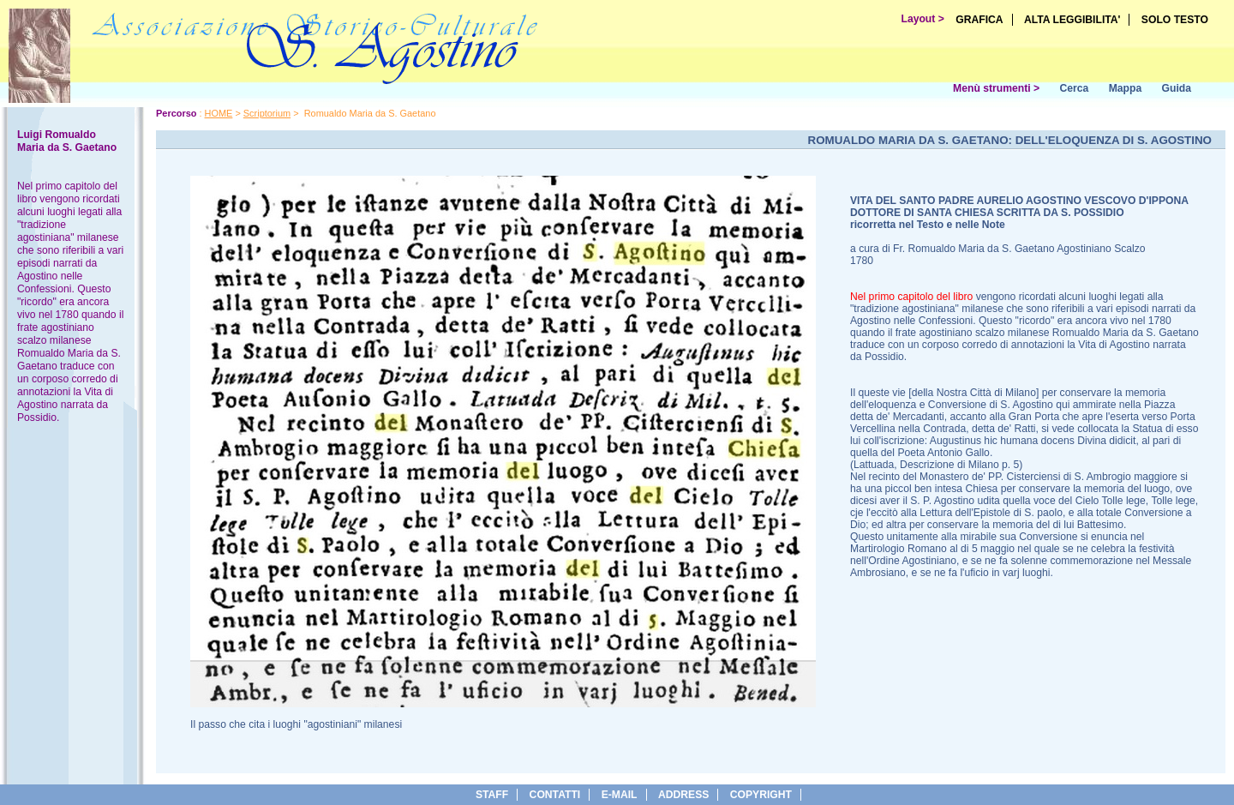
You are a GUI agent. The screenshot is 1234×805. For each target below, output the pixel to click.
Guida (1176, 88)
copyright (761, 795)
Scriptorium (267, 113)
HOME (219, 113)
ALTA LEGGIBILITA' (1072, 20)
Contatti (555, 795)
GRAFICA (979, 20)
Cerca (1073, 88)
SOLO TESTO (1174, 20)
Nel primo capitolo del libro (911, 297)
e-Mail (620, 795)
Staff (492, 795)
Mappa (1125, 88)
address (683, 795)
